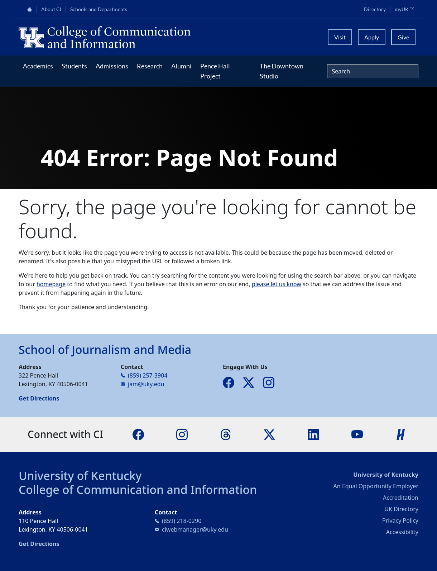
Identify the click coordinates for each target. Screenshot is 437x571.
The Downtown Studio (281, 71)
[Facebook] (138, 434)
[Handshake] (401, 434)
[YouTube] (357, 434)
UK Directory (401, 509)
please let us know (276, 284)
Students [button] (74, 66)
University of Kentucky (80, 475)
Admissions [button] (112, 66)
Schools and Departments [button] (98, 9)
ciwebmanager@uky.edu (195, 529)
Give (403, 37)
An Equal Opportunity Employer (375, 486)
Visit (340, 37)
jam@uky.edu (146, 384)
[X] (269, 434)
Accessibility (402, 532)
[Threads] (225, 434)
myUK (406, 9)
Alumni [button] (181, 66)
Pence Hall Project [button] (215, 71)
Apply (371, 37)
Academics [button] (38, 66)
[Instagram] (182, 434)
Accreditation (400, 498)
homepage (51, 284)
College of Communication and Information (138, 489)
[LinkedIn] (313, 434)
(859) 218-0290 (181, 521)
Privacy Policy (400, 520)
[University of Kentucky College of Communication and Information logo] (168, 37)
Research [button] (150, 66)
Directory (375, 9)
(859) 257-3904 (147, 375)
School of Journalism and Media (105, 349)
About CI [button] (51, 9)
